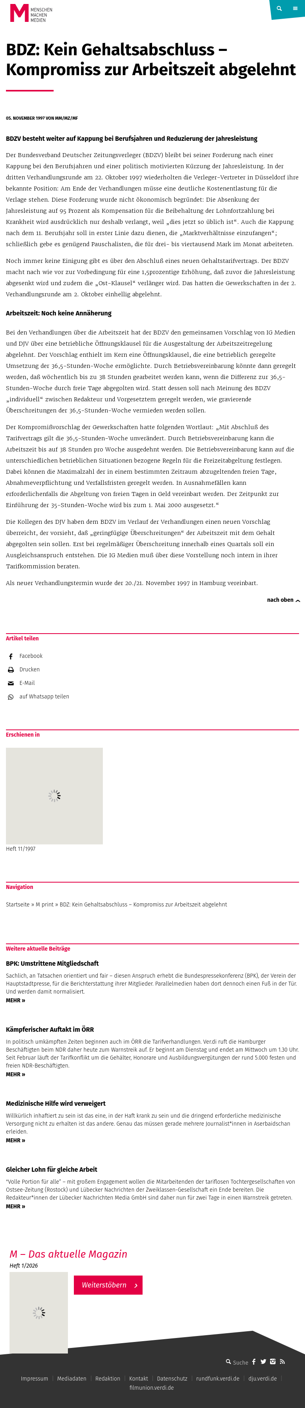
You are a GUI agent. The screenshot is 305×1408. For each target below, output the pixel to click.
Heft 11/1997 (54, 800)
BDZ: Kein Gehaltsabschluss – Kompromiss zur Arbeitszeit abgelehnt (143, 904)
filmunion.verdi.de (151, 1388)
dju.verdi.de (262, 1378)
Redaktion (107, 1378)
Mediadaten (72, 1378)
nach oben (280, 600)
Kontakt (138, 1378)
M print (45, 904)
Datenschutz (172, 1378)
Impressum (34, 1378)
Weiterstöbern (104, 1285)
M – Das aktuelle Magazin (68, 1254)
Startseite (18, 904)
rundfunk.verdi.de (217, 1378)
